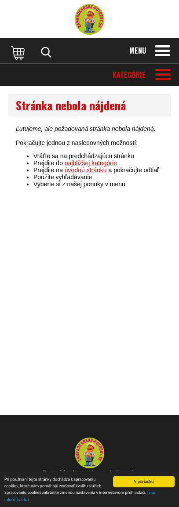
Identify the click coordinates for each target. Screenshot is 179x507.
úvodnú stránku (86, 170)
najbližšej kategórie (91, 163)
